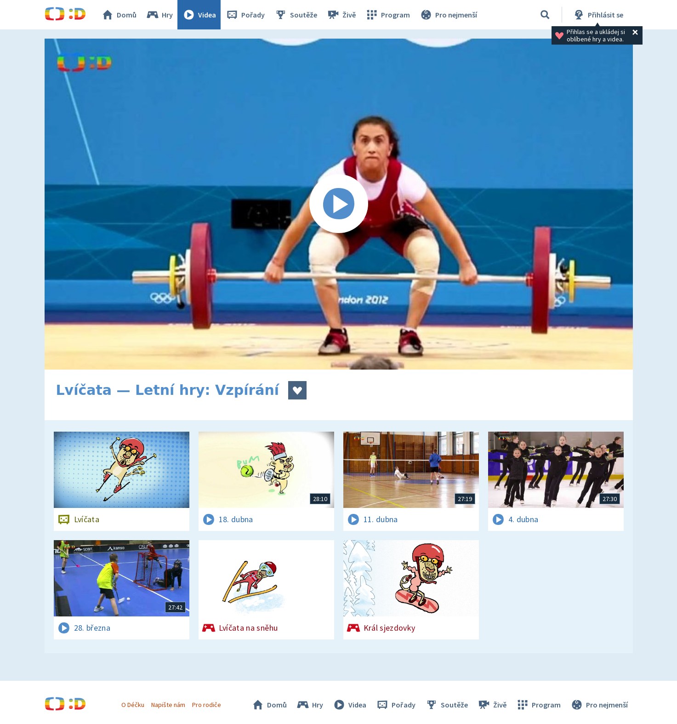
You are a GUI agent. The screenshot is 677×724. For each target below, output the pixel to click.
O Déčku (132, 705)
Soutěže (295, 15)
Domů (119, 15)
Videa (199, 15)
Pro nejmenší (448, 15)
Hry (159, 15)
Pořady (245, 15)
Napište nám (168, 705)
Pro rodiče (206, 705)
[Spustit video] (339, 204)
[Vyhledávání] (545, 14)
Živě (341, 15)
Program (387, 15)
